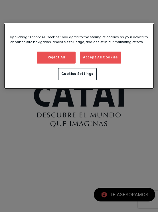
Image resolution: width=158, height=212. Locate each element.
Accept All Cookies (100, 57)
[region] (79, 56)
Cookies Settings (77, 74)
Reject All (56, 57)
